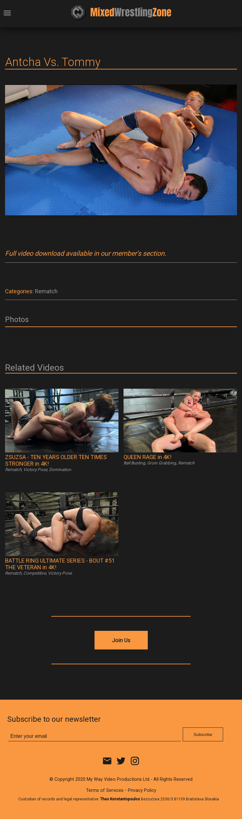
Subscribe (202, 734)
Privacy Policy (142, 790)
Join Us (121, 640)
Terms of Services (105, 790)
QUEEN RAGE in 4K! (147, 457)
